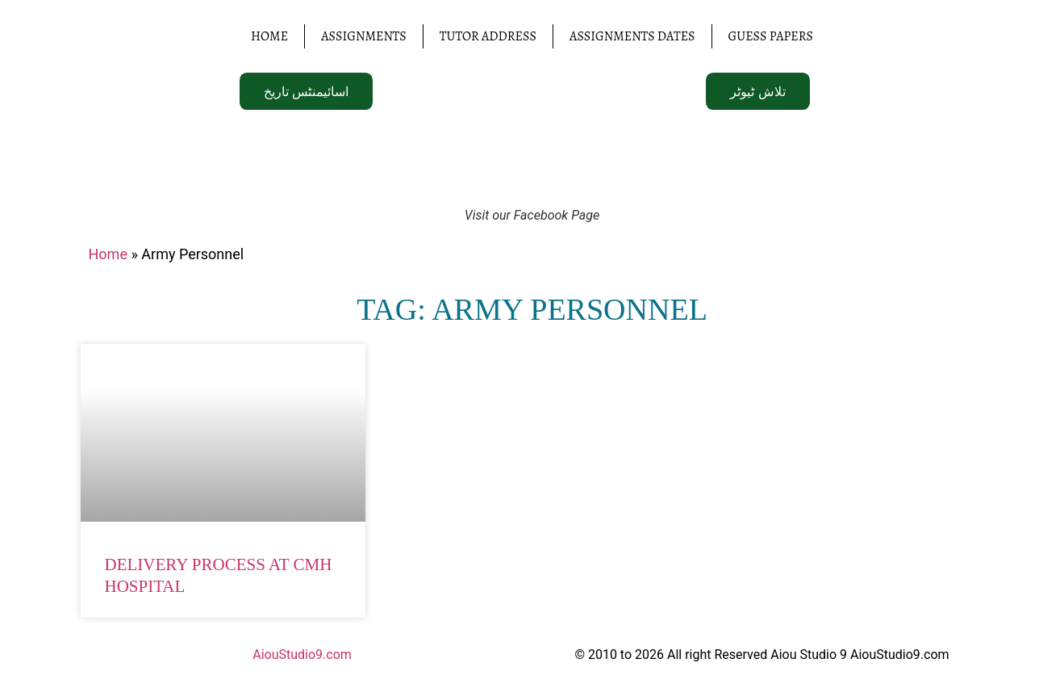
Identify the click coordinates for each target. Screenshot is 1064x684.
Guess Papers (770, 36)
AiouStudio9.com (302, 654)
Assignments (364, 36)
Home (269, 36)
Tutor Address (488, 36)
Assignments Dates (632, 36)
